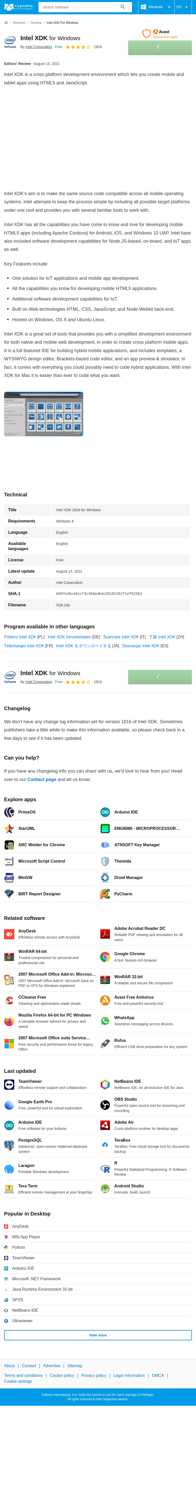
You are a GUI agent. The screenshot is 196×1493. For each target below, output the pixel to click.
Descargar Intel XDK (141, 646)
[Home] (6, 22)
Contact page (41, 779)
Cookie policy (62, 1376)
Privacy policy (93, 1376)
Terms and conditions (23, 1376)
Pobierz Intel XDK (20, 637)
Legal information (129, 1376)
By (36, 47)
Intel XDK (50, 38)
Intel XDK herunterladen (69, 637)
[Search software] (123, 7)
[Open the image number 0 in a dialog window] (43, 414)
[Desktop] (36, 23)
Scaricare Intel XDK (121, 637)
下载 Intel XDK (162, 637)
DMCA (158, 1376)
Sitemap (74, 1366)
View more (98, 1335)
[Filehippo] (18, 7)
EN (183, 7)
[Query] (85, 7)
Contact (29, 1366)
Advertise (51, 1366)
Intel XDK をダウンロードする (83, 646)
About (9, 1366)
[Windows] (19, 23)
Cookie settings (18, 1381)
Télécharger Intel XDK (24, 646)
